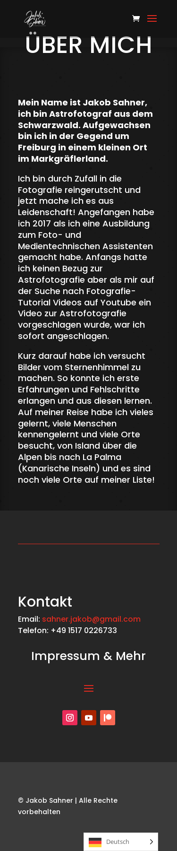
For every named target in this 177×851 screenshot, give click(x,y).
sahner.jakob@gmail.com (91, 619)
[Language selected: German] (121, 842)
